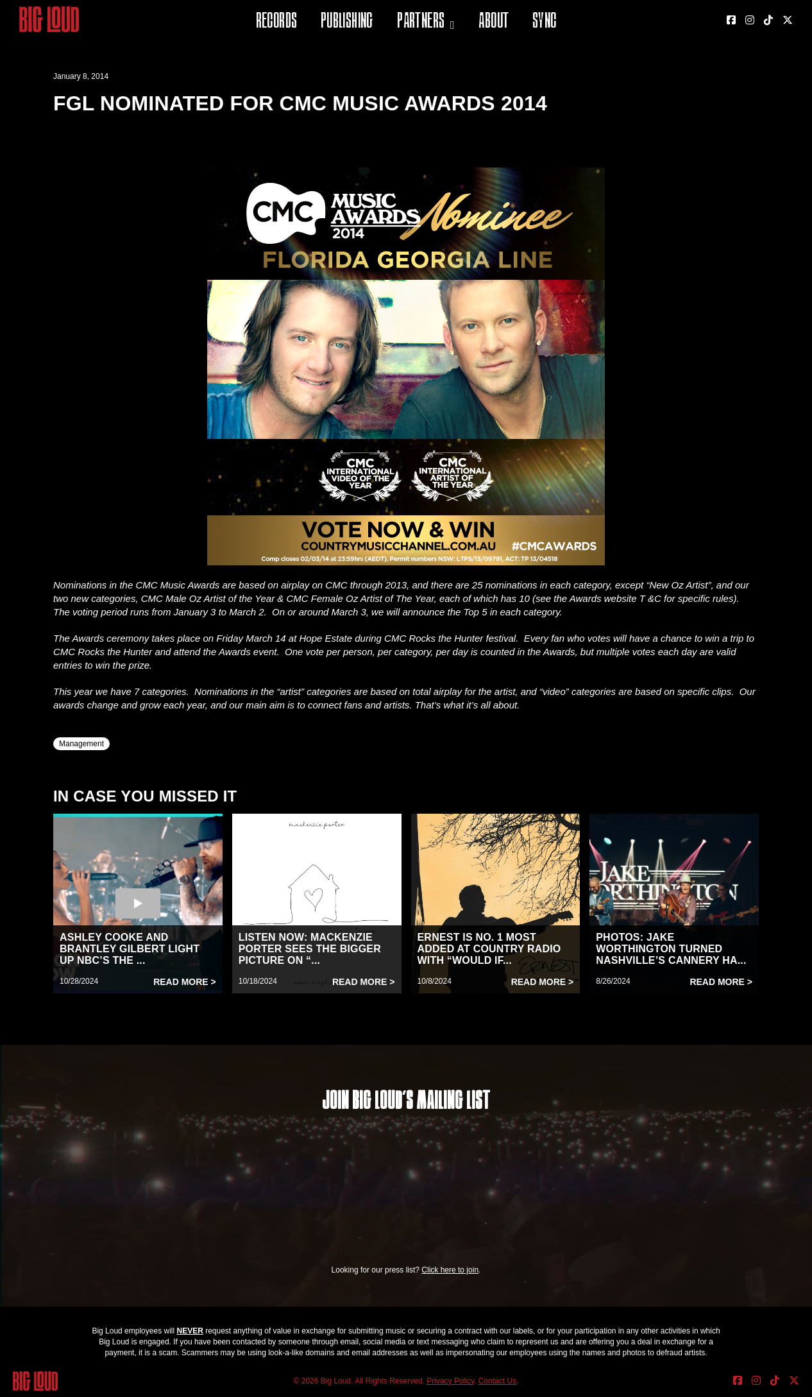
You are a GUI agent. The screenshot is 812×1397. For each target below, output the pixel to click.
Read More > (184, 982)
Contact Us (497, 1380)
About (493, 22)
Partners (420, 22)
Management (81, 743)
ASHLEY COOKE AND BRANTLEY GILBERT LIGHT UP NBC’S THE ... (129, 949)
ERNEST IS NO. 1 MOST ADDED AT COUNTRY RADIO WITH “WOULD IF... (489, 949)
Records (277, 22)
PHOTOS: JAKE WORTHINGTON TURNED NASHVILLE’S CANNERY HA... (671, 949)
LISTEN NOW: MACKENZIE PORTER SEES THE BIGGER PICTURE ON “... (310, 949)
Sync (544, 22)
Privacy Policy (450, 1380)
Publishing (347, 22)
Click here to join (449, 1269)
